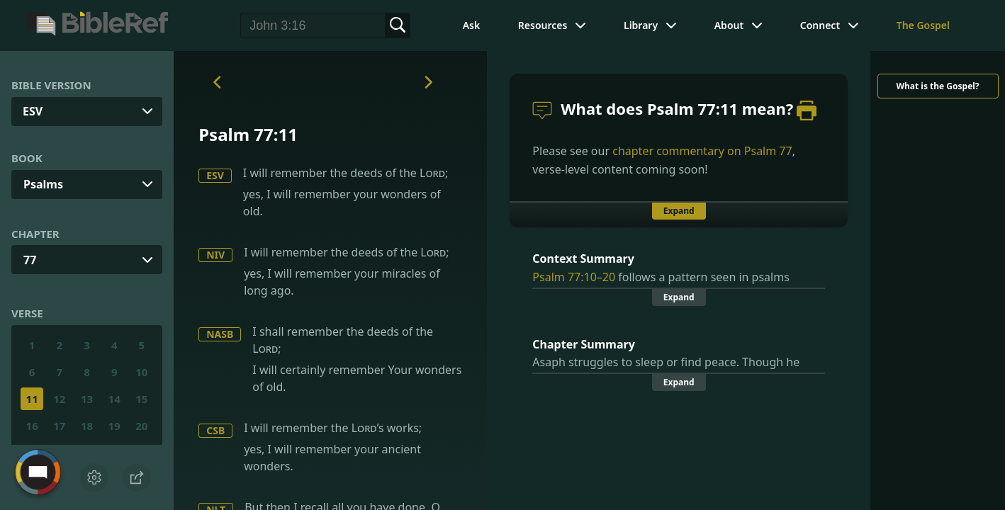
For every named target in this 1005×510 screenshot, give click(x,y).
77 (29, 260)
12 (59, 399)
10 (141, 372)
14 (114, 399)
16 (32, 426)
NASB (219, 334)
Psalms (43, 184)
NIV (215, 254)
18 (87, 426)
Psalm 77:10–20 (573, 277)
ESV (215, 175)
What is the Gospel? (937, 86)
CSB (215, 430)
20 (141, 426)
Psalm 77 (768, 151)
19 (114, 426)
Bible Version (51, 85)
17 (59, 426)
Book (27, 158)
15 (141, 399)
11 (32, 399)
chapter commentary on (702, 151)
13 (87, 399)
